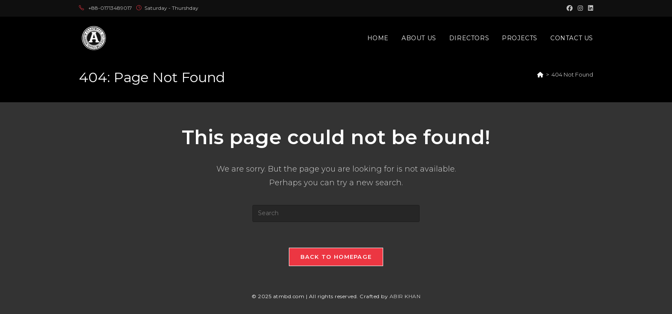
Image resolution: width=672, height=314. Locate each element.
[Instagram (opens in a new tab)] (580, 8)
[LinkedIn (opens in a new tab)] (589, 8)
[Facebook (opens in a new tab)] (569, 8)
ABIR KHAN (405, 296)
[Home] (540, 74)
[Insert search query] (336, 213)
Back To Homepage (336, 256)
